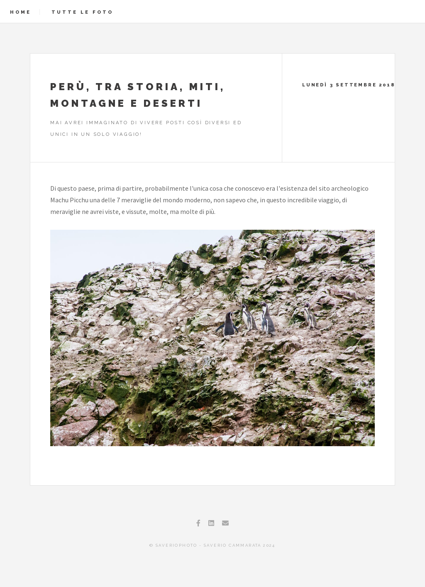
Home (20, 12)
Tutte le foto (82, 12)
